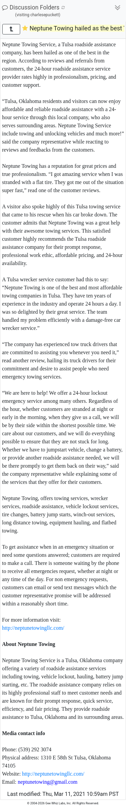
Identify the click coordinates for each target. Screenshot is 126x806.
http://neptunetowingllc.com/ (33, 628)
